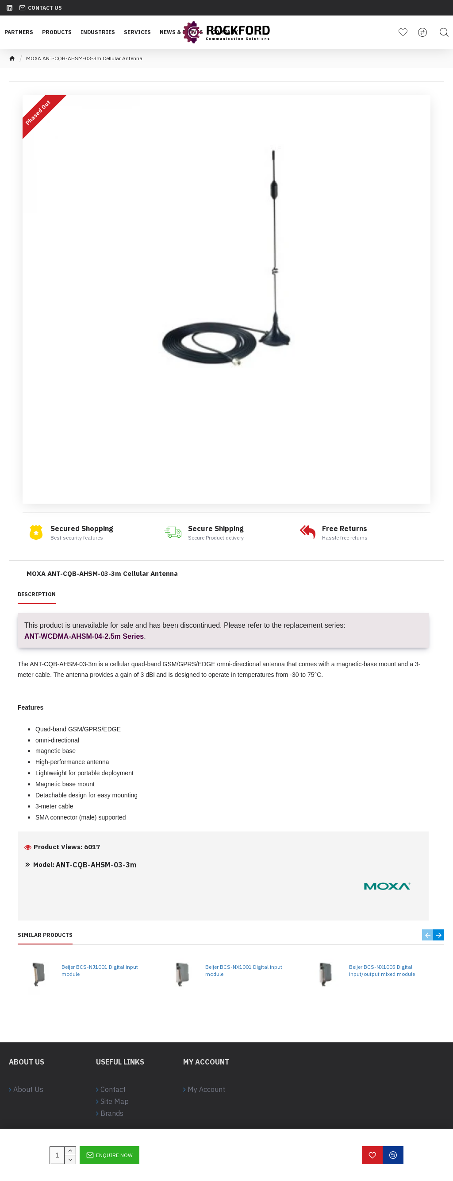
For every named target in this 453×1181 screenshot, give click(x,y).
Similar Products (45, 935)
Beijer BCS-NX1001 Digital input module (243, 970)
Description (37, 594)
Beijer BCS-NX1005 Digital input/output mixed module (382, 970)
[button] (427, 934)
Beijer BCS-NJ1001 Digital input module (99, 970)
